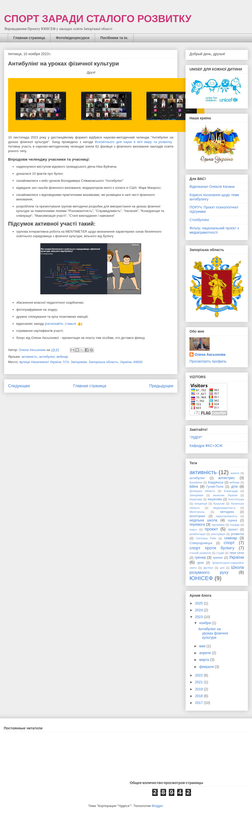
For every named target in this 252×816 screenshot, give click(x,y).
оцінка (232, 520)
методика (227, 512)
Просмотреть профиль (208, 361)
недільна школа (203, 520)
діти (234, 486)
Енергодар (231, 490)
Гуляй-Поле (215, 486)
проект (211, 529)
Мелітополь (197, 511)
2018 (199, 696)
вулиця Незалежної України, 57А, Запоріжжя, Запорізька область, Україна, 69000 (80, 362)
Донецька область (202, 490)
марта (204, 660)
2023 (199, 617)
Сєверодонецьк (201, 543)
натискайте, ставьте (61, 324)
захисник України (225, 495)
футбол (208, 567)
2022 (199, 675)
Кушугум (219, 503)
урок (200, 562)
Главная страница (29, 38)
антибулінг (47, 357)
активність (29, 357)
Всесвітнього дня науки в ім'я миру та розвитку (133, 142)
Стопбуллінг (199, 220)
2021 (199, 682)
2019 (199, 689)
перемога (197, 524)
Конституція (236, 499)
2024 (199, 610)
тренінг (218, 557)
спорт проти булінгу (212, 548)
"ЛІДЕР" (196, 437)
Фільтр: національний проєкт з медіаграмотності (214, 230)
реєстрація (218, 534)
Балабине (196, 482)
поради (235, 524)
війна (194, 486)
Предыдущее (161, 386)
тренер (200, 557)
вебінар (62, 357)
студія (220, 552)
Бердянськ (215, 482)
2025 (199, 603)
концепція (200, 503)
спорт (229, 542)
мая (202, 646)
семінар (230, 538)
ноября (205, 623)
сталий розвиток (200, 552)
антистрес (226, 478)
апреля (205, 653)
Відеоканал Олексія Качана (212, 187)
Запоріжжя (196, 495)
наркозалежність (226, 516)
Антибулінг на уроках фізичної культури (213, 633)
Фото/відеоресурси (72, 38)
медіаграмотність (224, 507)
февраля (207, 667)
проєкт (233, 529)
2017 (199, 703)
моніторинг (198, 516)
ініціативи (215, 499)
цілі (222, 567)
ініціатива (196, 499)
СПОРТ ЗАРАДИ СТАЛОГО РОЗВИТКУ (98, 18)
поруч (193, 529)
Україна (236, 557)
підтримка (218, 524)
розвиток (237, 534)
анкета (235, 473)
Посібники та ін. (114, 38)
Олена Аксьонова (210, 354)
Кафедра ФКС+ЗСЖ (206, 446)
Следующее (19, 386)
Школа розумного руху (217, 570)
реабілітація (197, 534)
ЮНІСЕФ (201, 578)
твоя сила (236, 553)
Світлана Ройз (206, 538)
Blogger (157, 806)
